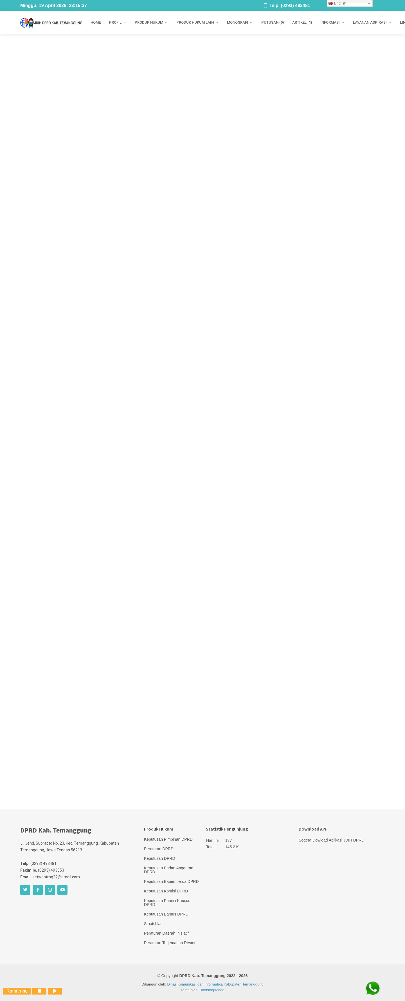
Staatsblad (153, 924)
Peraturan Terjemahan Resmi (169, 943)
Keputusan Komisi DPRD (166, 891)
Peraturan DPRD (159, 849)
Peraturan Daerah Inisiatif (166, 933)
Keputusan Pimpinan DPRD (168, 839)
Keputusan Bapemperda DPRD (171, 881)
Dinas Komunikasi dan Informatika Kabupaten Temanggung (215, 984)
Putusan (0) (272, 22)
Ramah (16, 991)
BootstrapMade (212, 990)
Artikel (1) (302, 22)
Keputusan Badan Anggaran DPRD (168, 870)
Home (96, 22)
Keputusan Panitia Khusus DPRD (167, 902)
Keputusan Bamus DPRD (166, 914)
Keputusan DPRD (159, 858)
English (337, 3)
